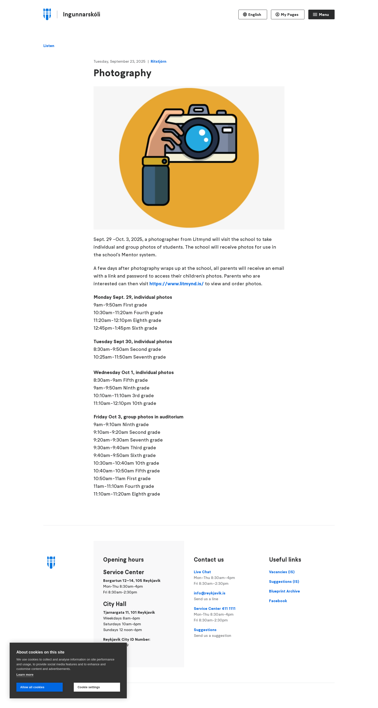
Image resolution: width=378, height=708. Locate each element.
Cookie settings (89, 687)
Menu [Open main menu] (324, 14)
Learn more (25, 674)
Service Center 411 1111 (226, 614)
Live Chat (226, 577)
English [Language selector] (254, 14)
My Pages (289, 14)
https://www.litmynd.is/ (176, 283)
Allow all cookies (32, 687)
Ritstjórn (158, 61)
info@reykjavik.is (226, 596)
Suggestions (226, 632)
